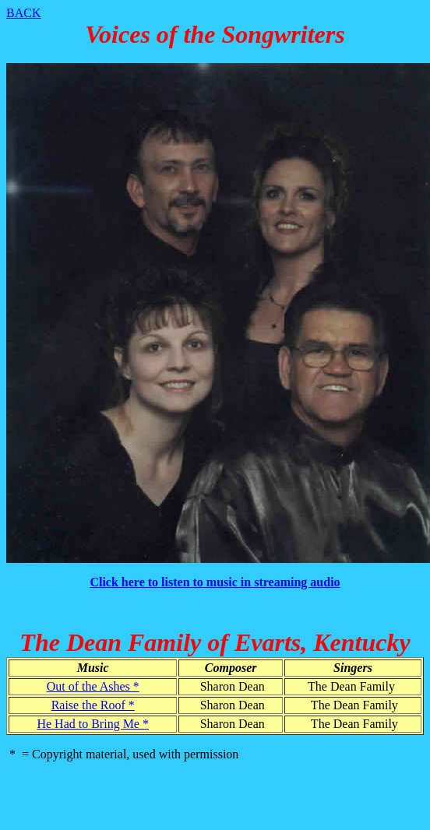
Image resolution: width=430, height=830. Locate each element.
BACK (23, 12)
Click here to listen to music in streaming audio (215, 582)
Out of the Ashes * (93, 686)
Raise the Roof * (93, 705)
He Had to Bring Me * (93, 723)
